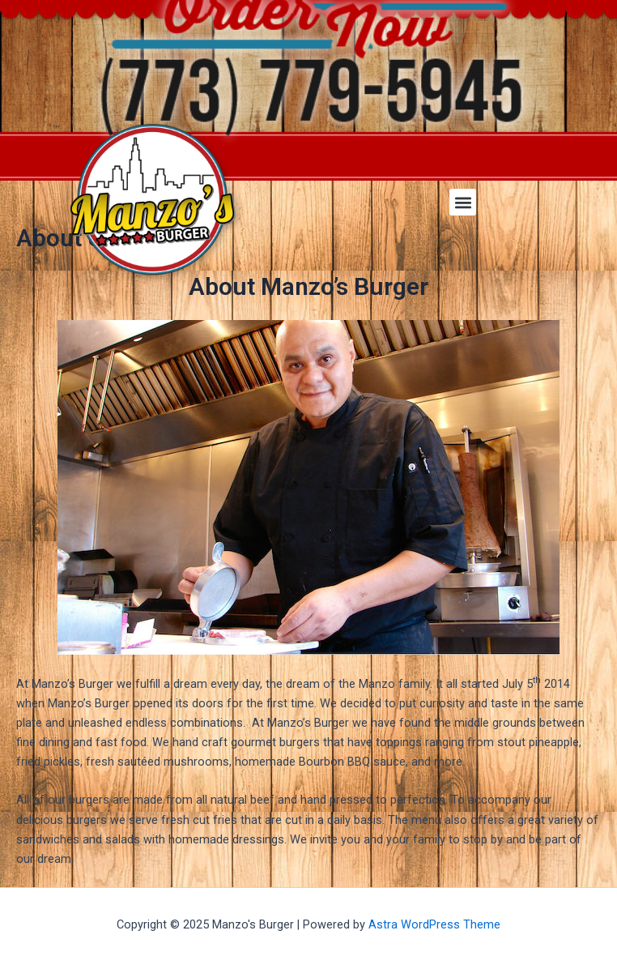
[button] (462, 202)
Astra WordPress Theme (434, 924)
